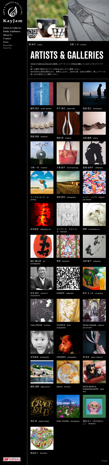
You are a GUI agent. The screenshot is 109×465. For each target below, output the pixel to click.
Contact (7, 39)
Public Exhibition (11, 32)
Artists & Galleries (12, 28)
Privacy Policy (7, 45)
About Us (7, 35)
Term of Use (7, 48)
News (6, 42)
